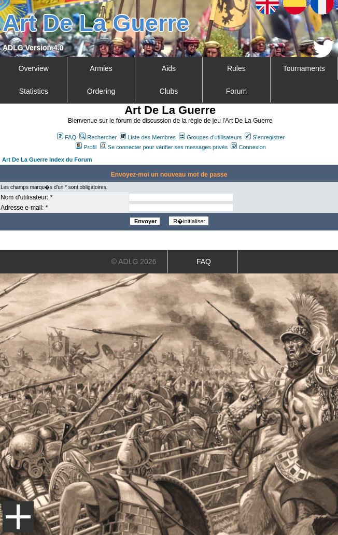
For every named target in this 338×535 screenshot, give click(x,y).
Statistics (33, 91)
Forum (236, 91)
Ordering (101, 91)
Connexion (248, 147)
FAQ (66, 137)
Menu (18, 516)
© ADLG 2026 (134, 261)
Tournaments (304, 68)
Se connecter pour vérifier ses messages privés (164, 147)
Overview (34, 68)
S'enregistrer (265, 137)
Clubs (169, 91)
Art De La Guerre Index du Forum (47, 159)
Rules (236, 68)
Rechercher (98, 137)
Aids (169, 68)
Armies (101, 68)
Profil (86, 147)
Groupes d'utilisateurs (210, 137)
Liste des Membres (148, 137)
